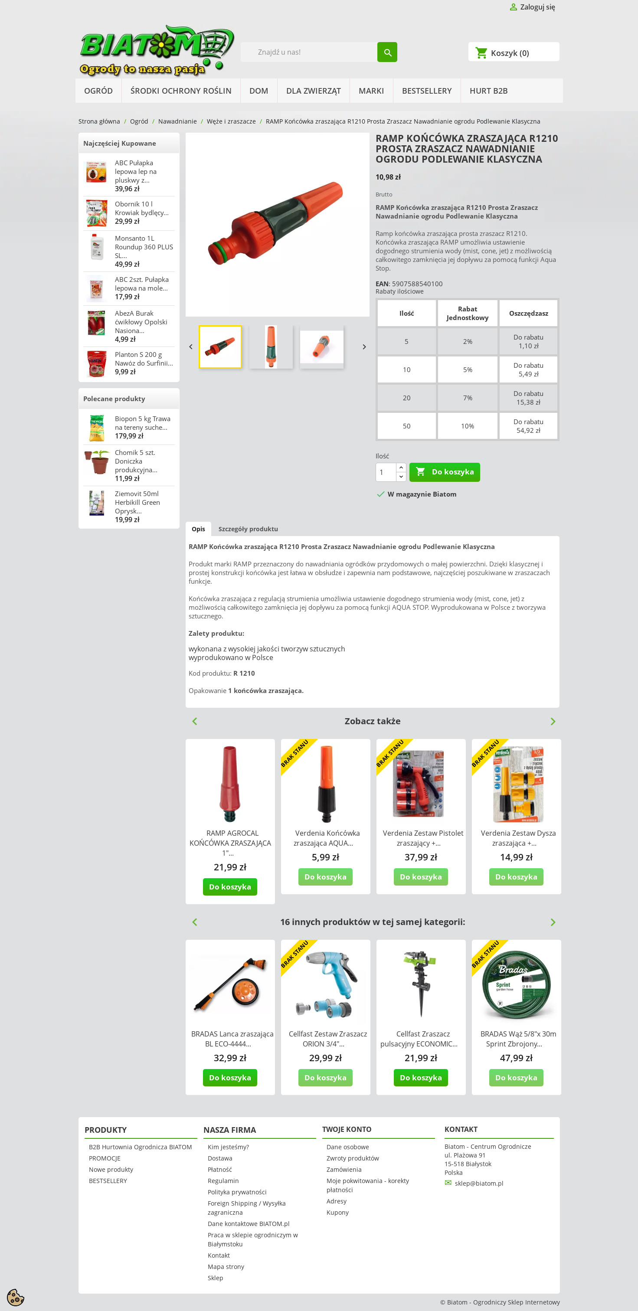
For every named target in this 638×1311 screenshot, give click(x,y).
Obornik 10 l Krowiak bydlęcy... (142, 208)
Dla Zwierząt (313, 90)
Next (549, 718)
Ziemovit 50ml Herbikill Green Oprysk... (137, 502)
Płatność (220, 1169)
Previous (191, 718)
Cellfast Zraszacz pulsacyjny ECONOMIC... (419, 1039)
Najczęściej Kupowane (119, 143)
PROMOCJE (105, 1158)
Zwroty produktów (353, 1158)
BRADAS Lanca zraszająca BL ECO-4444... (232, 1039)
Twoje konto (347, 1129)
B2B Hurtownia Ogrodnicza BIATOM (140, 1147)
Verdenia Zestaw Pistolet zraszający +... (423, 838)
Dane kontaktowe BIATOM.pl (249, 1223)
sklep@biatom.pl (479, 1183)
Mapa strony (226, 1266)
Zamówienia (344, 1169)
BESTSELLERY (427, 90)
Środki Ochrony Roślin (181, 90)
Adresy (337, 1201)
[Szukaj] (319, 52)
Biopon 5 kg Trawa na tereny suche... (142, 423)
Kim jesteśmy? (228, 1147)
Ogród (98, 90)
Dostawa (220, 1158)
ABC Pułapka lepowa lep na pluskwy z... (136, 171)
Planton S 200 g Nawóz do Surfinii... (144, 358)
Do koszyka (445, 471)
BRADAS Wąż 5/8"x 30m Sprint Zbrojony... (518, 1039)
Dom (258, 90)
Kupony (338, 1212)
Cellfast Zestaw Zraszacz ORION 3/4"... (328, 1039)
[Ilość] (386, 472)
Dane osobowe (348, 1147)
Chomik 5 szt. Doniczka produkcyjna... (136, 461)
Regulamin (223, 1181)
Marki (371, 90)
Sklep (215, 1278)
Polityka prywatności (237, 1192)
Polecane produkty (114, 398)
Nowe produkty (111, 1169)
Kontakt (219, 1255)
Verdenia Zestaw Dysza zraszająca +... (518, 838)
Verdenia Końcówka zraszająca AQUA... (327, 838)
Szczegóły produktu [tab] (248, 529)
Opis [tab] (198, 529)
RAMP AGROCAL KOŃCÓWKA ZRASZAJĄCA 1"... (230, 843)
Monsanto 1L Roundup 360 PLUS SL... (144, 247)
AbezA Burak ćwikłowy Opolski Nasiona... (141, 322)
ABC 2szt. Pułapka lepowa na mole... (142, 283)
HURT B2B (489, 90)
